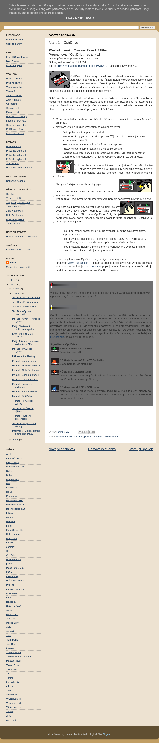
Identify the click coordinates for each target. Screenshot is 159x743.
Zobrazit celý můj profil (18, 267)
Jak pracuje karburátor (18, 202)
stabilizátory (12, 622)
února (16, 293)
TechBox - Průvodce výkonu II (23, 402)
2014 (13, 284)
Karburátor (11, 496)
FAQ (8, 483)
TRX (8, 673)
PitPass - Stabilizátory (23, 356)
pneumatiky (12, 576)
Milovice (10, 521)
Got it (90, 18)
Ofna (8, 551)
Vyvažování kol (14, 87)
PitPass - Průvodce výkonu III (22, 350)
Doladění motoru (15, 219)
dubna (16, 288)
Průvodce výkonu (15, 580)
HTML (9, 492)
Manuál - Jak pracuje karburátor (23, 385)
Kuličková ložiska (15, 129)
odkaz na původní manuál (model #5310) (80, 65)
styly (8, 627)
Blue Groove (12, 61)
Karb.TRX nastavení (17, 57)
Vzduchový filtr (14, 95)
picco (9, 563)
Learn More (74, 18)
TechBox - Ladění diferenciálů (21, 417)
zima (8, 715)
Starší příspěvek (141, 449)
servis (9, 610)
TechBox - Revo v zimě (24, 306)
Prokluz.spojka (14, 65)
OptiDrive (78, 436)
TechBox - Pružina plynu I (25, 302)
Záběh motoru (13, 99)
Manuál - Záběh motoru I (25, 379)
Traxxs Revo (12, 665)
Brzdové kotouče (15, 133)
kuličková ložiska (15, 504)
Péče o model (13, 146)
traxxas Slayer (13, 661)
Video (9, 690)
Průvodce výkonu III (16, 159)
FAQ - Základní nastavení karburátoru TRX (25, 342)
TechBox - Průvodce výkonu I (23, 410)
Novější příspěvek (62, 449)
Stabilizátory (12, 163)
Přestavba (11, 593)
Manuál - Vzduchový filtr (25, 391)
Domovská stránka (102, 449)
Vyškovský (11, 694)
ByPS (13, 262)
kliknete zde (94, 266)
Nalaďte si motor (15, 215)
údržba (9, 686)
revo (8, 597)
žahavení (11, 720)
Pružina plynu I (14, 78)
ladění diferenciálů (16, 509)
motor (9, 525)
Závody (10, 711)
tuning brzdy (12, 682)
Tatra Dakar (12, 639)
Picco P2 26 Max (15, 568)
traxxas (10, 648)
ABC (8, 454)
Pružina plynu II (14, 82)
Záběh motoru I (14, 206)
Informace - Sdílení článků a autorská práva (26, 432)
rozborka (11, 601)
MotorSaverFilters (15, 530)
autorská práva (14, 458)
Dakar (9, 475)
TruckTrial (11, 669)
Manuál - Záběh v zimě (24, 361)
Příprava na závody (16, 116)
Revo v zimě (12, 112)
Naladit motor (13, 534)
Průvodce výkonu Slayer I (19, 167)
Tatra (8, 635)
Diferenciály (12, 479)
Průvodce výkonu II (16, 155)
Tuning (9, 677)
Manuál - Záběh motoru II (25, 375)
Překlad (10, 585)
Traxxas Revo (110, 436)
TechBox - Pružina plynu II (26, 297)
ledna (16, 439)
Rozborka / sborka (16, 181)
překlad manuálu (93, 436)
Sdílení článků (13, 606)
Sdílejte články (14, 44)
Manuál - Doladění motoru (26, 365)
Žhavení (10, 91)
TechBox (10, 644)
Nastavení (11, 538)
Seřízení (10, 618)
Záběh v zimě (13, 223)
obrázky (10, 547)
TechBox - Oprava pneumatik (21, 312)
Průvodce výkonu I (16, 150)
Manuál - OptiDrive (22, 396)
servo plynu (12, 614)
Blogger (107, 734)
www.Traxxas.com (78, 262)
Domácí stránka (14, 39)
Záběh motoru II (14, 211)
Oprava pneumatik (16, 125)
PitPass (10, 572)
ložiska (9, 513)
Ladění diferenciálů (16, 120)
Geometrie (11, 103)
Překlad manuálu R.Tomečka (21, 236)
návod (68, 436)
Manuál (60, 436)
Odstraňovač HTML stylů (19, 249)
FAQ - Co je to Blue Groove (22, 335)
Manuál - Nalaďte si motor (26, 370)
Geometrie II (12, 108)
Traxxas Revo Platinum (18, 656)
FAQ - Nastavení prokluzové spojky (23, 327)
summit (10, 631)
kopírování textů (14, 500)
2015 (13, 280)
